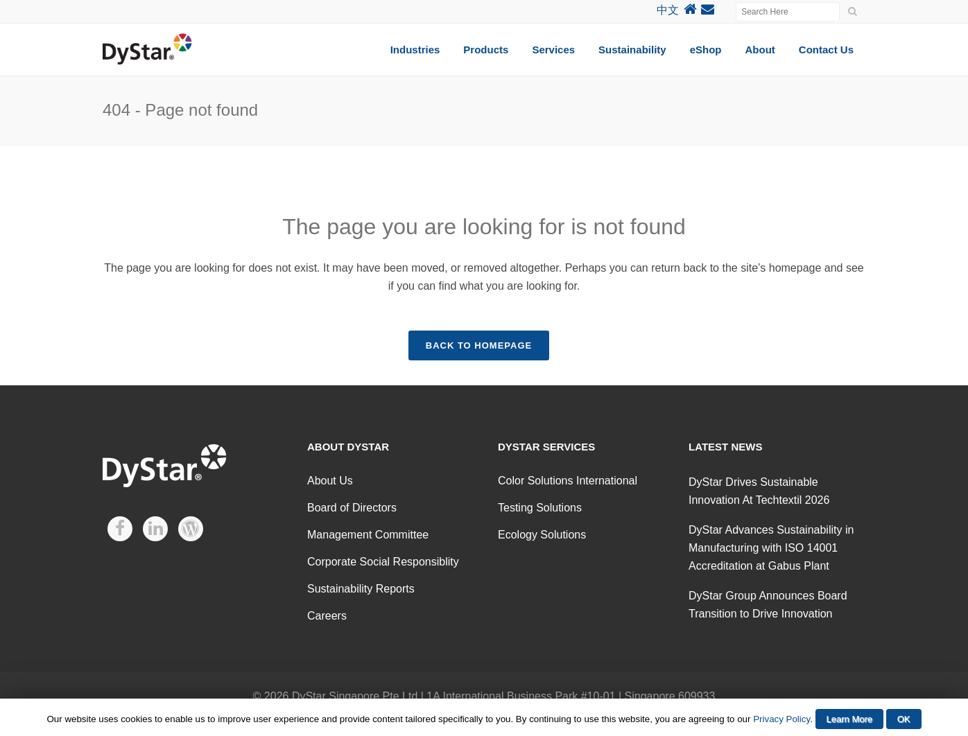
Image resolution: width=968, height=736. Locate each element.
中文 (668, 10)
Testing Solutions (540, 508)
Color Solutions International (567, 481)
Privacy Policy (781, 719)
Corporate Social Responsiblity (383, 562)
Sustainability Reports (361, 589)
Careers (327, 616)
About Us (330, 481)
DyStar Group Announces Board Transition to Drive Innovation (768, 605)
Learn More (849, 719)
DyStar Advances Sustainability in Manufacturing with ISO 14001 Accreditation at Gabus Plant (771, 548)
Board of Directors (352, 508)
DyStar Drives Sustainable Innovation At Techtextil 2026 (759, 491)
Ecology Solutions (542, 535)
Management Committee (368, 535)
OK (903, 719)
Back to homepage (479, 345)
